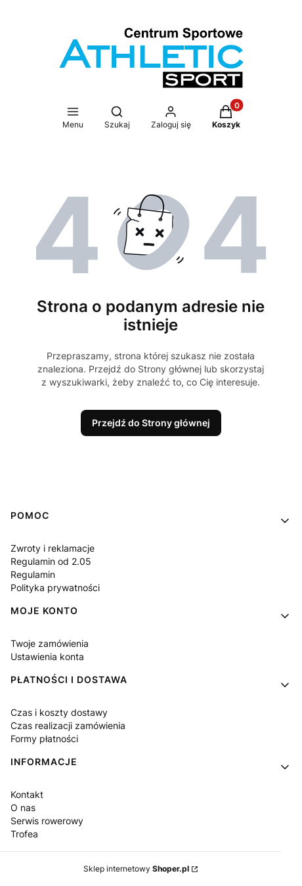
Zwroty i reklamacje (53, 548)
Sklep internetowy (136, 869)
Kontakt (27, 794)
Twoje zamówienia (50, 643)
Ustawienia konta (47, 656)
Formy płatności (44, 738)
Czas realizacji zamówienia (68, 725)
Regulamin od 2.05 (51, 561)
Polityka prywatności (55, 587)
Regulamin (33, 574)
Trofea (24, 833)
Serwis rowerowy (47, 820)
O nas (23, 807)
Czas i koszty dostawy (59, 712)
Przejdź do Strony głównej (151, 422)
